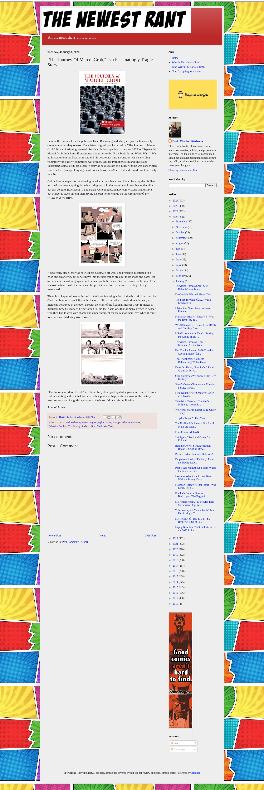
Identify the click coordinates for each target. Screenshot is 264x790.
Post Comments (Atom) (75, 541)
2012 (176, 592)
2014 (176, 582)
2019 (176, 554)
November (182, 227)
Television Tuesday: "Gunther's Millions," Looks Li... (192, 403)
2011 (176, 598)
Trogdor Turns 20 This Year (190, 418)
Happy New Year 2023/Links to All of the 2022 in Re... (195, 529)
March (179, 270)
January (180, 281)
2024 (176, 211)
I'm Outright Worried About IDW (193, 294)
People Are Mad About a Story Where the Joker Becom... (195, 469)
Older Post (150, 535)
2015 (176, 576)
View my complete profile (183, 170)
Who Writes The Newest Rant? (188, 66)
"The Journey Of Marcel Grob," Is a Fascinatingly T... (194, 512)
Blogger (195, 772)
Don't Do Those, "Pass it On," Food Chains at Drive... (194, 369)
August (180, 243)
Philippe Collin (119, 422)
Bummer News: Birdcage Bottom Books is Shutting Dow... (193, 447)
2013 (176, 587)
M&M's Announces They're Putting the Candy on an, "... (194, 335)
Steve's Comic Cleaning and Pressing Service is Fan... (195, 386)
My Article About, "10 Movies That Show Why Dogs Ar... (194, 503)
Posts (175, 743)
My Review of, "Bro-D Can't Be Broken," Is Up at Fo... (192, 520)
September (182, 237)
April (179, 265)
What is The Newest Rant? (186, 62)
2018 (176, 560)
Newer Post (54, 535)
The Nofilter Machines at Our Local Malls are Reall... (194, 425)
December (182, 221)
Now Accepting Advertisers (187, 71)
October (180, 232)
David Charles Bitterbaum (187, 141)
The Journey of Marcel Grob (82, 426)
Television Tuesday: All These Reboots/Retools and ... (191, 287)
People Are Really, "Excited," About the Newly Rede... (194, 461)
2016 (176, 571)
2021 (176, 543)
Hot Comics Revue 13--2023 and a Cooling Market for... (194, 352)
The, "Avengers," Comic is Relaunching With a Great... (191, 360)
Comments (178, 749)
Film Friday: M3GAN (187, 432)
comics (60, 422)
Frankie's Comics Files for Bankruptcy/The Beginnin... (191, 495)
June (178, 254)
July (178, 248)
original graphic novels (100, 422)
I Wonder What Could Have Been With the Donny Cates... (193, 478)
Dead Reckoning (73, 422)
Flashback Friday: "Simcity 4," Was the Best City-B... (194, 318)
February (181, 275)
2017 (176, 565)
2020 (176, 549)
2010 (176, 603)
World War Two (105, 426)
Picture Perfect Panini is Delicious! (194, 454)
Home (103, 535)
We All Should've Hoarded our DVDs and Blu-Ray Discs (195, 327)
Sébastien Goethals (58, 426)
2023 (176, 217)
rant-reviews (134, 422)
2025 (176, 206)
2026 (176, 200)
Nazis (85, 422)
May (178, 259)
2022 (176, 538)
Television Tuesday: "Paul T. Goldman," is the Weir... (190, 344)
